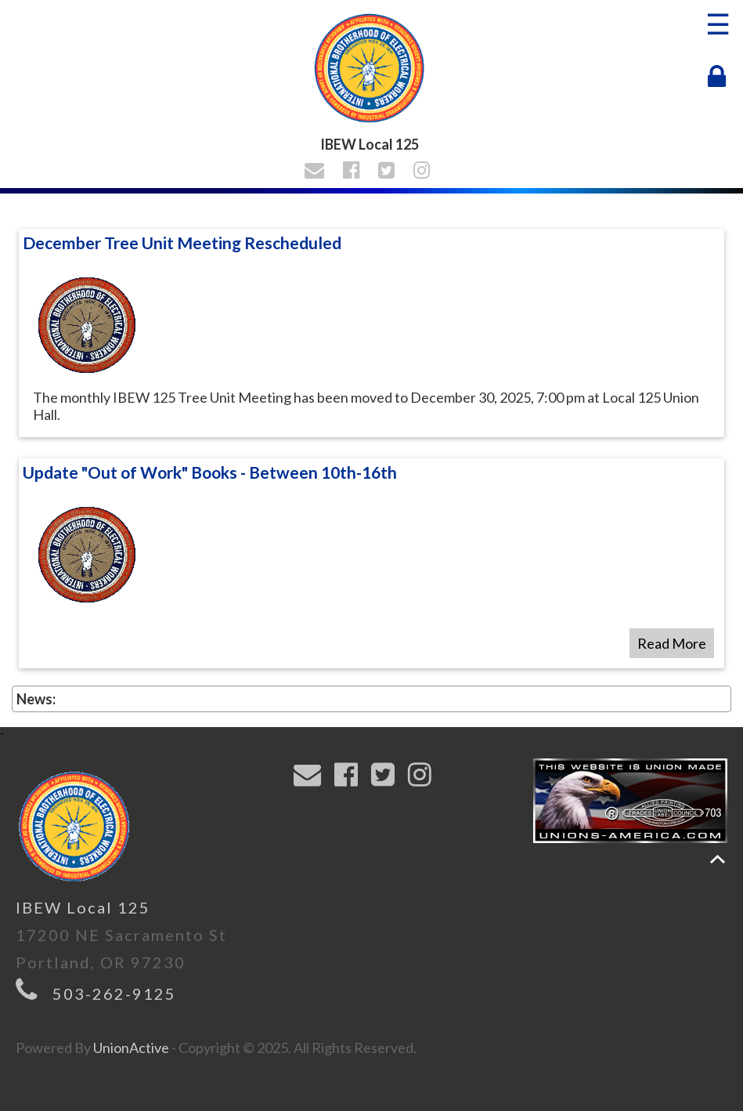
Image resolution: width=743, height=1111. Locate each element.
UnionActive (131, 1047)
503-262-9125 (114, 993)
